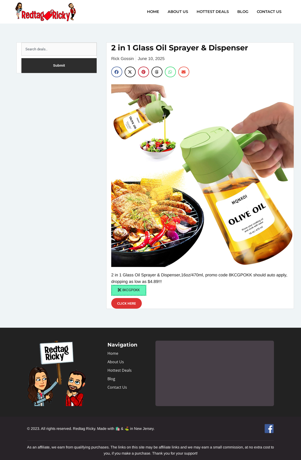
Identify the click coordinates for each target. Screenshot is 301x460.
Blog (244, 11)
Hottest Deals (215, 11)
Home (157, 11)
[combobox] (59, 49)
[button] (116, 72)
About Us (181, 11)
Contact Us (269, 11)
